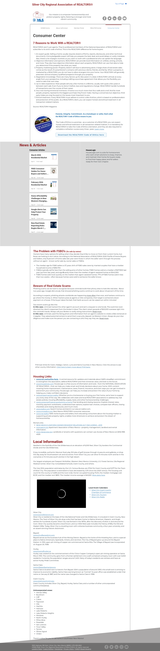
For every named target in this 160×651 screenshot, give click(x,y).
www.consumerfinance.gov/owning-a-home (54, 402)
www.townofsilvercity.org (43, 515)
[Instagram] (120, 18)
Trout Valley (41, 627)
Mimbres (39, 615)
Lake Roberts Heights (45, 613)
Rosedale (40, 622)
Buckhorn (40, 595)
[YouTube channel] (125, 18)
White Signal (41, 631)
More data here (98, 475)
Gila (37, 604)
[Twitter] (110, 18)
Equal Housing (86, 649)
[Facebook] (105, 18)
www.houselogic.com (45, 384)
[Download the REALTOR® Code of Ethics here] (81, 135)
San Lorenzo (41, 625)
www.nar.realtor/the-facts (47, 379)
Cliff (37, 597)
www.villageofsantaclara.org (44, 567)
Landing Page (37, 649)
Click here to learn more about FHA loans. (73, 367)
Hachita (39, 606)
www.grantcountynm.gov (43, 581)
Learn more (99, 129)
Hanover (39, 609)
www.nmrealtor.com (44, 411)
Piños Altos (40, 620)
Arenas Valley (41, 593)
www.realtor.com (43, 409)
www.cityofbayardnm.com (44, 535)
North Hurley (41, 618)
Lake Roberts (41, 611)
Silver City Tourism (99, 495)
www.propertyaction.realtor (47, 395)
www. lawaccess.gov (44, 432)
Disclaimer (59, 649)
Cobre (38, 599)
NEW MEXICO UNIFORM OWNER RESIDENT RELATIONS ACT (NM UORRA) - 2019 (69, 425)
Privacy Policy (69, 649)
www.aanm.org (42, 427)
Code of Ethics (48, 649)
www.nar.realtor (42, 414)
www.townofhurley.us (42, 551)
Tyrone (39, 629)
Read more (97, 312)
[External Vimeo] (61, 494)
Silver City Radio (98, 497)
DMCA (77, 649)
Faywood (40, 602)
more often (91, 295)
